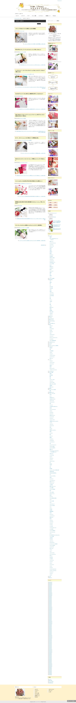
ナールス (51, 422)
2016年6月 (50, 656)
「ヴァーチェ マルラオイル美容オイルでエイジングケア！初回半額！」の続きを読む (32, 240)
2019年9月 (50, 610)
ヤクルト (51, 549)
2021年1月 (50, 591)
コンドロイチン (52, 328)
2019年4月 (50, 616)
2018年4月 (50, 630)
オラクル (51, 410)
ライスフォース (52, 483)
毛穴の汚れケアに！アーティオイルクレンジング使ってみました (28, 49)
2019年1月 (50, 620)
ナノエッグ (51, 523)
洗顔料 (21, 205)
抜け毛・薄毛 (51, 311)
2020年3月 (50, 603)
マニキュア (51, 353)
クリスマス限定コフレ (52, 323)
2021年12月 (50, 583)
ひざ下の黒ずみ (52, 295)
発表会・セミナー (51, 319)
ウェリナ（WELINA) (52, 530)
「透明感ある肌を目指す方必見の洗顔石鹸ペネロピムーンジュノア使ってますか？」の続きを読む (30, 219)
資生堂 (50, 518)
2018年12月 (50, 621)
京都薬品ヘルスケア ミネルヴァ (54, 421)
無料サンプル (51, 316)
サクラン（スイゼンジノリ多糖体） (53, 345)
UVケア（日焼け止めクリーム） (54, 238)
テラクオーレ (51, 418)
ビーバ (50, 533)
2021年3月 (50, 590)
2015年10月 (50, 666)
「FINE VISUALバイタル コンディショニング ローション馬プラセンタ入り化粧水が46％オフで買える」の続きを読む (30, 132)
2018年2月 (50, 633)
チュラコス (51, 561)
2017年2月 (50, 647)
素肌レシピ (51, 449)
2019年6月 (50, 614)
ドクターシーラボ (52, 419)
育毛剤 (50, 366)
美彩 (49, 322)
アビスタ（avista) (52, 446)
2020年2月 (50, 604)
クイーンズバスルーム (53, 554)
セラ (50, 474)
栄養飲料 (51, 385)
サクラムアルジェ (52, 542)
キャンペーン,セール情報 (52, 389)
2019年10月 (50, 609)
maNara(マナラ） (52, 397)
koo (50, 462)
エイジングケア (23, 140)
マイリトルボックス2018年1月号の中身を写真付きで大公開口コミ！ (29, 181)
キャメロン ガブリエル (53, 570)
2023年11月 (50, 582)
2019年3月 (50, 617)
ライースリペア (52, 416)
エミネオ (51, 428)
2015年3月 (50, 674)
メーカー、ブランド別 (52, 393)
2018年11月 (50, 622)
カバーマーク (51, 413)
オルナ (50, 502)
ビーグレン (50, 317)
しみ (20, 140)
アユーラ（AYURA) (52, 545)
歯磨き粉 (51, 251)
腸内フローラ (51, 307)
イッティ (51, 508)
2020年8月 (50, 597)
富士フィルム (51, 548)
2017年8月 (50, 640)
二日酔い (51, 301)
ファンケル (51, 539)
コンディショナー (52, 362)
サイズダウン (51, 412)
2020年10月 (50, 595)
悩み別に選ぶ (51, 279)
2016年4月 (50, 659)
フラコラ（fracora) (52, 505)
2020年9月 (50, 596)
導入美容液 (51, 256)
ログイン (50, 679)
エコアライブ (51, 478)
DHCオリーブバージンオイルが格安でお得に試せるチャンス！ (57, 229)
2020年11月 (50, 594)
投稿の (50, 680)
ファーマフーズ (52, 564)
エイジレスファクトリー (53, 444)
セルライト (51, 314)
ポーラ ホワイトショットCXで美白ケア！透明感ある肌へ (27, 137)
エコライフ (51, 496)
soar (50, 443)
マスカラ (51, 352)
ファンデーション (52, 356)
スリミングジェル (51, 318)
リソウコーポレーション (53, 527)
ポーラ (28, 140)
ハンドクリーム (52, 260)
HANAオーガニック (52, 415)
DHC (50, 403)
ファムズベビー (52, 440)
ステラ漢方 (51, 558)
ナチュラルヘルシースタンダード (54, 450)
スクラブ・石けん (52, 382)
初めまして (50, 577)
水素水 (50, 373)
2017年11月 (50, 636)
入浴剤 (50, 250)
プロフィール (50, 690)
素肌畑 (50, 437)
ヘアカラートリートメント (53, 369)
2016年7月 (50, 655)
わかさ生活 (51, 557)
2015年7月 (50, 669)
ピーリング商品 (52, 263)
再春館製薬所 (51, 511)
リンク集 (50, 691)
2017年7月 (50, 641)
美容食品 (50, 388)
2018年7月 (50, 627)
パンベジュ (51, 459)
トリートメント (52, 363)
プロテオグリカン (52, 334)
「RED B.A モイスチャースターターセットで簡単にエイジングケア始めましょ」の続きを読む (30, 175)
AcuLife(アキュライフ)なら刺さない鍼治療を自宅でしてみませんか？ (29, 93)
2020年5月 (50, 601)
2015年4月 (50, 673)
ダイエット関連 (34, 15)
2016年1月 (50, 662)
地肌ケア (51, 365)
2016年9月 (50, 653)
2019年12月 (50, 607)
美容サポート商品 (52, 257)
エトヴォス (51, 567)
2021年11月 (50, 584)
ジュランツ (51, 573)
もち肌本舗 (51, 484)
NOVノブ (51, 555)
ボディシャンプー (52, 368)
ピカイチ (51, 456)
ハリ (25, 227)
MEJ (50, 434)
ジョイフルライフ (52, 515)
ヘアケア (28, 15)
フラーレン (51, 325)
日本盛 (50, 512)
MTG (50, 490)
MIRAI (50, 431)
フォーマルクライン (52, 480)
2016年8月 (50, 654)
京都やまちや (51, 453)
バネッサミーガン (52, 552)
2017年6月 (50, 642)
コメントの (51, 681)
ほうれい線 (51, 286)
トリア (50, 465)
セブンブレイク (52, 425)
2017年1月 (50, 648)
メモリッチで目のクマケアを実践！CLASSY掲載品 (25, 28)
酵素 (50, 376)
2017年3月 (50, 646)
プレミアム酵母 (52, 536)
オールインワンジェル (23, 74)
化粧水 (24, 118)
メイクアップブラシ (52, 355)
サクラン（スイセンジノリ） (53, 337)
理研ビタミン (51, 517)
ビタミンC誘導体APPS (53, 340)
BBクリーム (51, 358)
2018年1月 (50, 634)
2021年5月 (50, 588)
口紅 (50, 349)
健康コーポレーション (53, 486)
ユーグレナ (51, 524)
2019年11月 (50, 608)
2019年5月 (50, 615)
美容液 (30, 140)
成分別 (50, 324)
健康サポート (51, 266)
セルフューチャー (52, 493)
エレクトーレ (51, 514)
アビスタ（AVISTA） (52, 447)
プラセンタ (21, 118)
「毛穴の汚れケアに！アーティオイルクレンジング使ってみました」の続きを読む (32, 64)
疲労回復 (21, 96)
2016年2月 (50, 661)
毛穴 (50, 283)
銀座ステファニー (52, 481)
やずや (50, 394)
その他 (50, 576)
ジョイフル (51, 520)
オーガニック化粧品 (51, 278)
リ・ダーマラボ (52, 455)
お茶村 (50, 477)
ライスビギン (51, 521)
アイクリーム (51, 259)
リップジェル (51, 244)
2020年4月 (50, 602)
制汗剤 (50, 269)
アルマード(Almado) (52, 489)
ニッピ (50, 551)
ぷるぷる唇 (51, 288)
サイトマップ (60, 0)
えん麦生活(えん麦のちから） (54, 406)
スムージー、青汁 (52, 379)
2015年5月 (50, 672)
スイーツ (50, 344)
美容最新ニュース (48, 15)
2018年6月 (50, 628)
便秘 (50, 304)
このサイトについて (51, 689)
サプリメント (51, 254)
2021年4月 (50, 589)
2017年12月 (50, 635)
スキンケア (17, 15)
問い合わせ (54, 15)
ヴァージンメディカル (53, 409)
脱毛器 (50, 253)
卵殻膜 (50, 327)
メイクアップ (23, 15)
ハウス (50, 499)
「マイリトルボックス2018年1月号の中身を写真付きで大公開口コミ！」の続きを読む (32, 196)
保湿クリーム (31, 74)
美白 (50, 298)
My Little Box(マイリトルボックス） (25, 183)
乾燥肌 (50, 282)
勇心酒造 (51, 468)
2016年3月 (50, 660)
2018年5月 (50, 629)
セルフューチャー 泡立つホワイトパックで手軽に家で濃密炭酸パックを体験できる (57, 221)
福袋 (50, 390)
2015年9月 (50, 667)
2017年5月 (50, 643)
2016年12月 (50, 649)
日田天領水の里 (52, 471)
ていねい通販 (51, 487)
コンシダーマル (52, 546)
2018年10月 (50, 623)
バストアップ (51, 292)
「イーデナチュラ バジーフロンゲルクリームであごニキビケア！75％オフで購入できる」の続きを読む (30, 88)
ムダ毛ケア (51, 313)
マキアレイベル (52, 400)
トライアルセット (40, 15)
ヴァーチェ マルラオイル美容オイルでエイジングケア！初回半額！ (28, 225)
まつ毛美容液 (51, 350)
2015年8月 (50, 668)
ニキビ (28, 74)
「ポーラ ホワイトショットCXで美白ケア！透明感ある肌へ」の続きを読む (33, 153)
